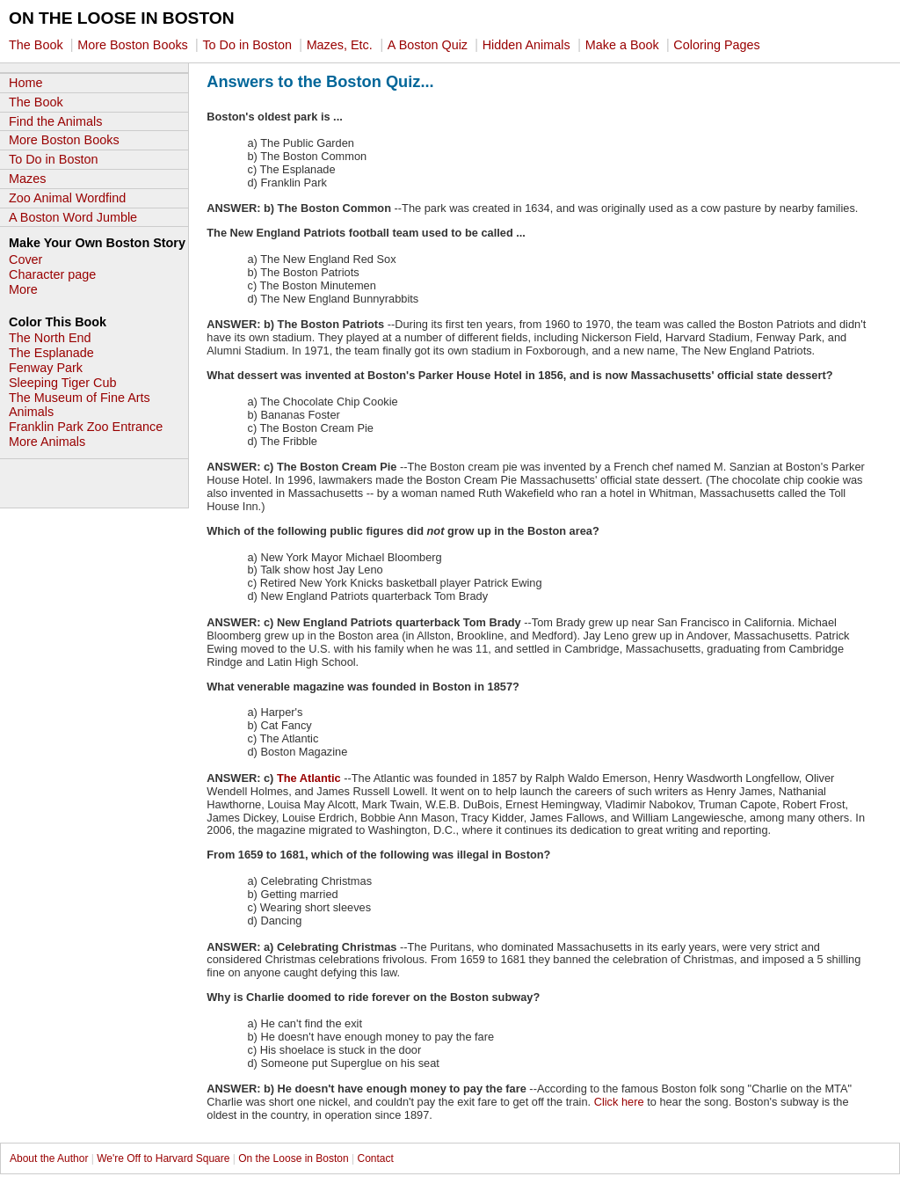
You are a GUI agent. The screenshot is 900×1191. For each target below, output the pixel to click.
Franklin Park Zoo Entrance (86, 427)
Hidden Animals (526, 45)
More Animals (47, 442)
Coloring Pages (716, 45)
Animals (31, 412)
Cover (25, 259)
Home (25, 83)
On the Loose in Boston (293, 1158)
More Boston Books (134, 45)
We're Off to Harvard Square (163, 1158)
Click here (619, 1101)
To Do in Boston (248, 45)
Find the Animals (55, 121)
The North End (50, 338)
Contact (375, 1158)
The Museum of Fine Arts (79, 398)
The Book (38, 45)
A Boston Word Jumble (73, 217)
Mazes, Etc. (340, 45)
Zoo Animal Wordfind (67, 198)
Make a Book (624, 45)
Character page (52, 274)
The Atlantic (309, 778)
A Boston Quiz (429, 45)
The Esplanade (51, 353)
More (23, 289)
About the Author (50, 1158)
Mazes (27, 179)
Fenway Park (46, 368)
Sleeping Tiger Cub (62, 383)
